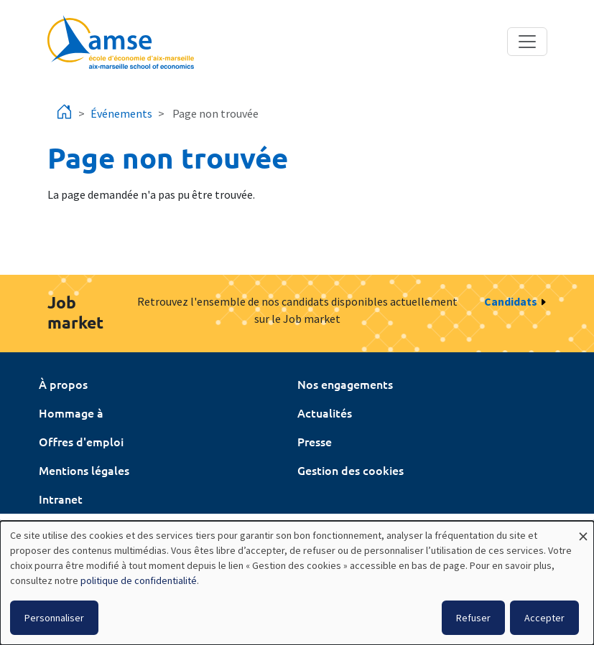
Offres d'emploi (81, 441)
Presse (314, 441)
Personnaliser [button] (54, 617)
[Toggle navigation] (527, 41)
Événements (121, 113)
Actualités (324, 412)
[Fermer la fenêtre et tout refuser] (583, 530)
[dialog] (297, 583)
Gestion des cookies (350, 470)
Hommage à (71, 412)
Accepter (544, 617)
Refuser (473, 617)
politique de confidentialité (138, 580)
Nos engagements (345, 384)
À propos (63, 384)
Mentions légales (84, 470)
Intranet (61, 499)
